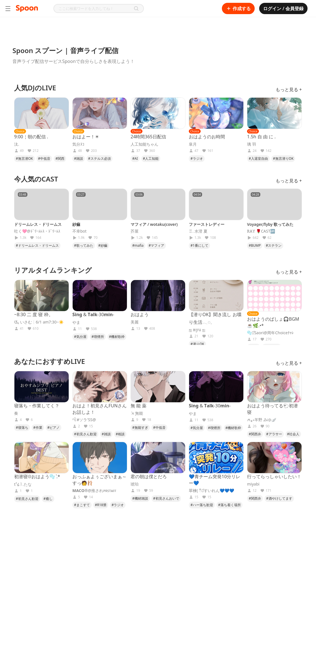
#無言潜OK (24, 158)
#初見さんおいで (166, 498)
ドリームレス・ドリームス (38, 224)
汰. (16, 144)
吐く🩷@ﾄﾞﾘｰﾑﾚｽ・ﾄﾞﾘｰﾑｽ (37, 231)
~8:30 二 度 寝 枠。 (33, 314)
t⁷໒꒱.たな (23, 484)
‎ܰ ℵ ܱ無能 (137, 413)
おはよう (140, 314)
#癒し (48, 498)
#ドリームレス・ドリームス (37, 245)
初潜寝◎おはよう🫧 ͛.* (37, 476)
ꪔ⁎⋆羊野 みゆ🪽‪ (261, 419)
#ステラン (274, 245)
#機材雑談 (140, 498)
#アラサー (274, 434)
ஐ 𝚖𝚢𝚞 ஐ (197, 329)
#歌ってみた (83, 245)
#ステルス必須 (99, 158)
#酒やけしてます (279, 498)
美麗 (134, 322)
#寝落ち (22, 427)
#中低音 (44, 158)
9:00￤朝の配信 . (31, 137)
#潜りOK (197, 344)
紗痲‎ (76, 224)
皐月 (193, 144)
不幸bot (79, 231)
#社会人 (293, 434)
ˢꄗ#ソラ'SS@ (84, 419)
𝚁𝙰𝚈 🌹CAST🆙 (261, 231)
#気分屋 (80, 336)
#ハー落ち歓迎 (202, 504)
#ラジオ (197, 158)
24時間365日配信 (148, 137)
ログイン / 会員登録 (283, 8)
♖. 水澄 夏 (198, 231)
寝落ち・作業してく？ (36, 406)
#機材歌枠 (117, 336)
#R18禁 (101, 504)
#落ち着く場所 (229, 504)
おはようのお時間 (207, 137)
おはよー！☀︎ (85, 137)
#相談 (120, 434)
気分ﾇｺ (78, 144)
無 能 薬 (138, 406)
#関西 (59, 158)
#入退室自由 (258, 158)
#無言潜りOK (283, 158)
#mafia (138, 245)
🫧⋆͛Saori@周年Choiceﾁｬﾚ (270, 332)
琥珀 (134, 484)
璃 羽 (251, 144)
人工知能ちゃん (144, 144)
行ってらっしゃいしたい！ (274, 476)
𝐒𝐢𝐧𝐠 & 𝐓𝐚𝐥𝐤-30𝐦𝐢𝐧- (93, 314)
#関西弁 (255, 434)
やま (76, 322)
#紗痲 (102, 245)
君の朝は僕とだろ (149, 476)
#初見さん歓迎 (85, 434)
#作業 (37, 427)
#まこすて (82, 504)
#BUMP (255, 245)
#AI (135, 158)
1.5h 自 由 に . (261, 137)
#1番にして (199, 245)
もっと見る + (289, 89)
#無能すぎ (140, 427)
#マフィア (157, 245)
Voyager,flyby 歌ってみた (270, 224)
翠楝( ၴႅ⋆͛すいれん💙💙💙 (211, 490)
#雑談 (78, 158)
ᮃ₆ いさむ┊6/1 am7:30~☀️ (39, 322)
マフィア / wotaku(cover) (154, 224)
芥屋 (134, 231)
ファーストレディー (206, 224)
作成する (238, 8)
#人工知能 (151, 158)
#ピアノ (53, 427)
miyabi (253, 484)
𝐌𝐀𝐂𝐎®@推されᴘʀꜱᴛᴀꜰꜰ (94, 490)
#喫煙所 (98, 336)
